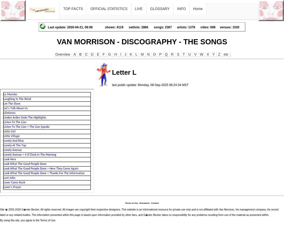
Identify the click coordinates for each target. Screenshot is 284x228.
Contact (155, 203)
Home (198, 9)
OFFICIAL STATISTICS (108, 9)
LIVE (139, 9)
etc (226, 54)
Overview (62, 54)
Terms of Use (131, 203)
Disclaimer (144, 203)
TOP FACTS (73, 9)
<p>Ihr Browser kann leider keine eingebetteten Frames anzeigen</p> (47, 141)
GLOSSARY (160, 9)
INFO (181, 9)
